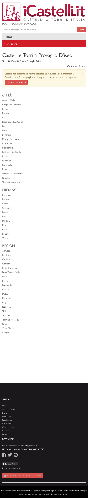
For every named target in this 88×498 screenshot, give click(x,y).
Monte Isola (7, 143)
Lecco (5, 212)
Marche (5, 289)
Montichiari (7, 147)
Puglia (5, 302)
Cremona (6, 207)
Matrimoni (6, 416)
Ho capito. (65, 494)
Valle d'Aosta (8, 328)
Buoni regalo (7, 419)
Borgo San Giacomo (11, 104)
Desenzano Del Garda (12, 121)
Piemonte (6, 298)
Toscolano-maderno (11, 182)
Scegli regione (10, 43)
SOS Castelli (7, 423)
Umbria (5, 324)
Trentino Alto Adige (11, 319)
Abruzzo (6, 250)
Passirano (6, 160)
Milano (5, 225)
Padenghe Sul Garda (11, 152)
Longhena (6, 134)
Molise (5, 293)
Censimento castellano (16, 82)
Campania (7, 263)
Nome (82, 66)
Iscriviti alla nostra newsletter (22, 475)
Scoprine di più (56, 494)
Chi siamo (6, 430)
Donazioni (31, 23)
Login (5, 23)
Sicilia (4, 311)
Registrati (17, 23)
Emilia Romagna (9, 268)
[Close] (83, 73)
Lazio (4, 276)
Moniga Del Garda (10, 139)
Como (5, 203)
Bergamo (6, 195)
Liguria (5, 280)
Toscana (6, 315)
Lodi (4, 216)
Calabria (6, 259)
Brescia (5, 113)
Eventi (4, 412)
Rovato (5, 169)
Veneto (5, 332)
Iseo (4, 126)
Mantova (6, 220)
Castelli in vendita (9, 427)
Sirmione (6, 177)
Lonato (5, 130)
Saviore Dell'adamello (12, 173)
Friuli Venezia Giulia (11, 272)
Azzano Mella (8, 100)
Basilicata (6, 255)
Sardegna (6, 306)
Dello (4, 117)
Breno (5, 108)
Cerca (81, 29)
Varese (5, 238)
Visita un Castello (9, 409)
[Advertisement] (44, 362)
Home (8, 37)
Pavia (4, 229)
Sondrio (6, 233)
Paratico (6, 156)
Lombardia (7, 285)
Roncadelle (7, 164)
